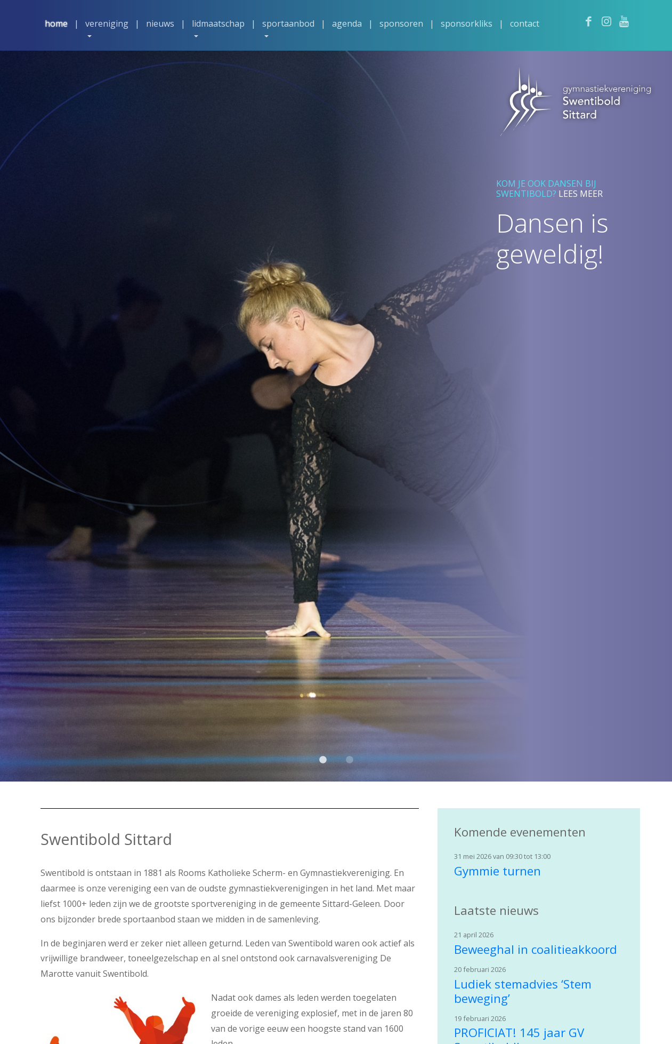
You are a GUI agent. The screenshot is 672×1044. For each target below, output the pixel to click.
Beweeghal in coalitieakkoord (535, 949)
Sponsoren (401, 23)
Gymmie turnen (497, 871)
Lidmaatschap (218, 23)
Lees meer (580, 194)
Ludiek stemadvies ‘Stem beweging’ (523, 991)
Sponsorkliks (466, 23)
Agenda (347, 23)
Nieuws (160, 23)
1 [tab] (323, 765)
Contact (524, 23)
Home (56, 23)
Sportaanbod (288, 23)
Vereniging (106, 23)
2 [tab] (349, 765)
